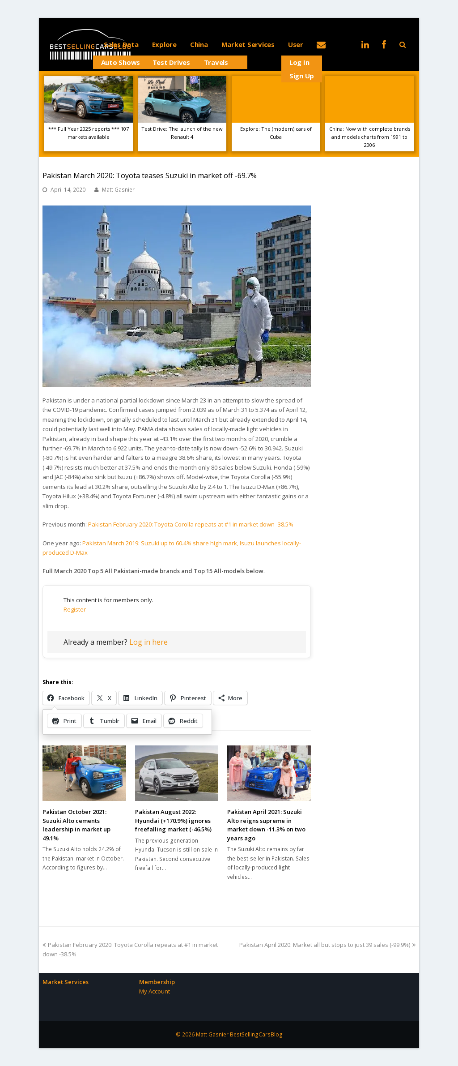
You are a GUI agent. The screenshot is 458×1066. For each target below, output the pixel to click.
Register (75, 609)
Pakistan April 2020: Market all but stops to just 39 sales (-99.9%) (327, 945)
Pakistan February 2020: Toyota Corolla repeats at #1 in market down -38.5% (190, 524)
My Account (154, 991)
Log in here (148, 642)
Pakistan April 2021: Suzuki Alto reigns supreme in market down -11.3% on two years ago (266, 825)
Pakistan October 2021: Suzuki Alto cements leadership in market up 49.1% (76, 825)
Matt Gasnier (118, 189)
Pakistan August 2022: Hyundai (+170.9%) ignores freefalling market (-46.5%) (173, 820)
